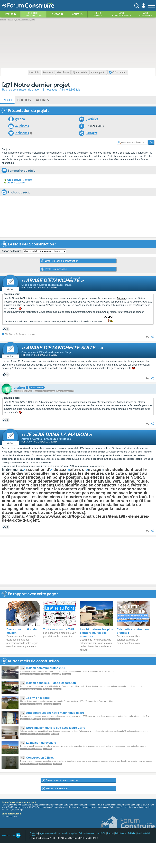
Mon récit (48, 72)
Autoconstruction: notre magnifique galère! (55, 712)
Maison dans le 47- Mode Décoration (51, 683)
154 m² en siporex (38, 697)
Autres (11, 182)
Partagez (91, 133)
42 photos (22, 126)
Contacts (34, 833)
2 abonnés (22, 133)
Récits (33, 14)
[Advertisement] (68, 560)
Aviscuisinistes (145, 14)
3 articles (92, 119)
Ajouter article (80, 72)
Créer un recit (118, 72)
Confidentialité (143, 833)
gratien (20, 119)
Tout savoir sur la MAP (58, 629)
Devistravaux (98, 14)
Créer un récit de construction (59, 260)
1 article (20, 182)
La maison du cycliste (41, 742)
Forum (9, 14)
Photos (56, 14)
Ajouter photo (98, 72)
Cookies (33, 836)
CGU (103, 833)
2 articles (27, 180)
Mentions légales (69, 833)
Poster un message (54, 269)
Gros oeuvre (14, 180)
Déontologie (120, 833)
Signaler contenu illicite (49, 833)
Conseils (77, 14)
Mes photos (63, 72)
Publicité (131, 833)
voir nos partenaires (9, 816)
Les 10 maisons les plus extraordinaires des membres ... (96, 633)
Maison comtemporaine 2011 (45, 668)
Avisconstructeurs (121, 14)
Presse (110, 833)
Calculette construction (89, 833)
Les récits (34, 72)
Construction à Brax (39, 757)
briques (121, 298)
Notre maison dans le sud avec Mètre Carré (55, 727)
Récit (7, 100)
